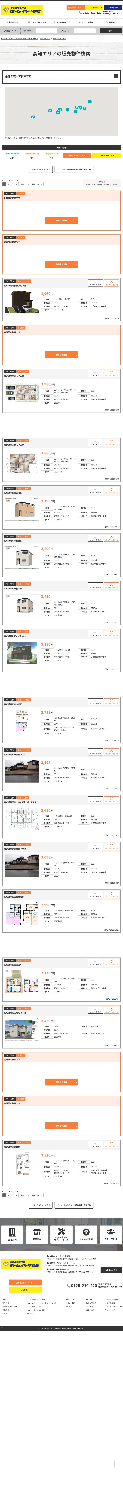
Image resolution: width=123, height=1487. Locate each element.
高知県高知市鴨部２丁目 (15, 754)
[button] (33, 117)
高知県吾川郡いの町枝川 (15, 636)
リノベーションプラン (34, 1306)
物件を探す (12, 22)
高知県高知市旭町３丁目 (15, 1012)
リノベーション (61, 22)
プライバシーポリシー (113, 1306)
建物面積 (107, 185)
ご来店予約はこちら (106, 155)
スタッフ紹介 (91, 1303)
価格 (93, 185)
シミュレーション (37, 22)
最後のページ (37, 184)
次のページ (25, 184)
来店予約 (94, 7)
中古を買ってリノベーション (37, 1299)
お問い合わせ (113, 7)
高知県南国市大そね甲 (14, 376)
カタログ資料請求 (111, 1299)
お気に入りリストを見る (41, 169)
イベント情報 (86, 22)
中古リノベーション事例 (35, 1310)
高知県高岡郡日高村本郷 (15, 285)
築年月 (115, 185)
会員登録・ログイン (75, 7)
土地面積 (99, 185)
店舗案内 (110, 22)
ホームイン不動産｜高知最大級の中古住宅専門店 (22, 10)
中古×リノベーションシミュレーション (41, 1303)
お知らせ (29, 1313)
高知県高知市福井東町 (14, 896)
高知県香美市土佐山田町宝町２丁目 (20, 802)
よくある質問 (110, 1303)
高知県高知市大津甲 (13, 964)
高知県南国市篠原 (12, 1147)
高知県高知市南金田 (13, 492)
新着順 (88, 185)
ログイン (5, 1313)
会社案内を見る (111, 1270)
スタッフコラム (71, 1299)
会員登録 (5, 1310)
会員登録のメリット (10, 1306)
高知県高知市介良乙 (13, 704)
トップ (4, 1299)
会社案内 (89, 1306)
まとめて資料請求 (95, 284)
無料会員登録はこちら (76, 155)
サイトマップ (110, 1310)
